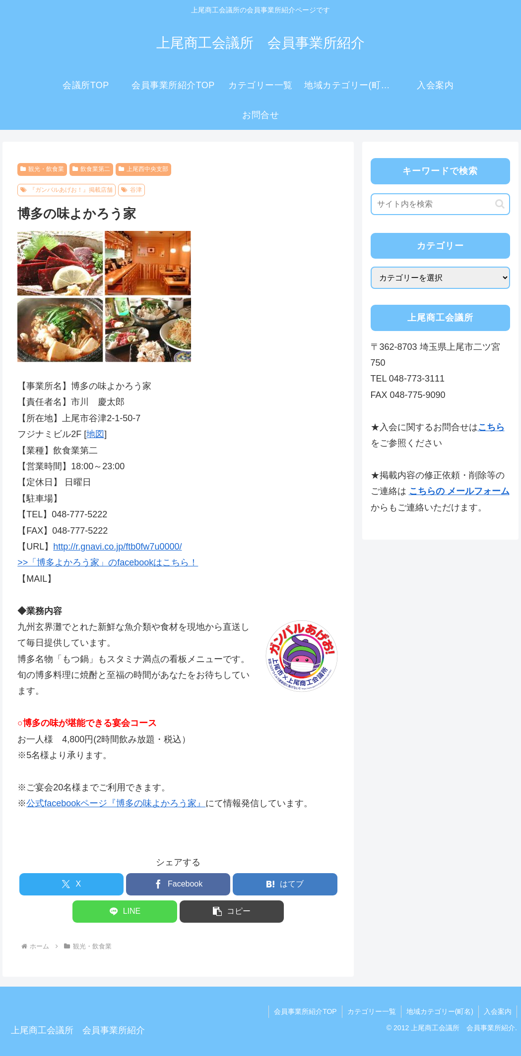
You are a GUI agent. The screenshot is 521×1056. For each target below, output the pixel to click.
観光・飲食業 (42, 169)
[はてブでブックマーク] (285, 884)
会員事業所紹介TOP (305, 1011)
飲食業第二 (91, 169)
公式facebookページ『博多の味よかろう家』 (115, 803)
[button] (232, 911)
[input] (441, 204)
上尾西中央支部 (143, 169)
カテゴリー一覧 (371, 1011)
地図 (95, 434)
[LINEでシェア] (124, 911)
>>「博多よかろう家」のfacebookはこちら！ (107, 562)
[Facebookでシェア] (178, 884)
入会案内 (498, 1011)
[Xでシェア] (71, 884)
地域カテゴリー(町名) (439, 1011)
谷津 (131, 189)
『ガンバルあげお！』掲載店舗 (66, 189)
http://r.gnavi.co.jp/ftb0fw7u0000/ (117, 547)
